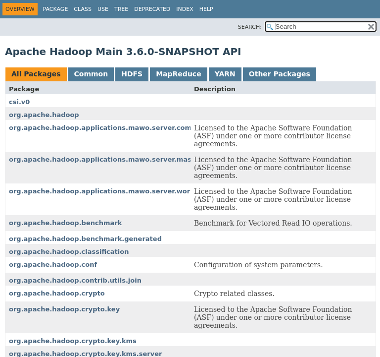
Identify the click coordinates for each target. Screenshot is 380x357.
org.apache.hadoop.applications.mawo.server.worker (105, 191)
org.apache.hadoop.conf (53, 264)
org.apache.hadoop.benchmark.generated (85, 238)
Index (184, 9)
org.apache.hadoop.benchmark (65, 223)
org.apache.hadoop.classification (69, 251)
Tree (121, 9)
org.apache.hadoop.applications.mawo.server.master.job (112, 159)
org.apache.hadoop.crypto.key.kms (73, 341)
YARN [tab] (225, 74)
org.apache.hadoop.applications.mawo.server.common (108, 127)
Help (206, 9)
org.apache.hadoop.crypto (57, 293)
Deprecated (152, 9)
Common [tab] (91, 74)
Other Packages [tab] (279, 74)
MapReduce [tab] (178, 74)
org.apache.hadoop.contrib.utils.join (75, 280)
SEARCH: (250, 27)
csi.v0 (19, 102)
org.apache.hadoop (44, 115)
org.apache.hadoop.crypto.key (64, 309)
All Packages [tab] (36, 74)
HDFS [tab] (131, 74)
